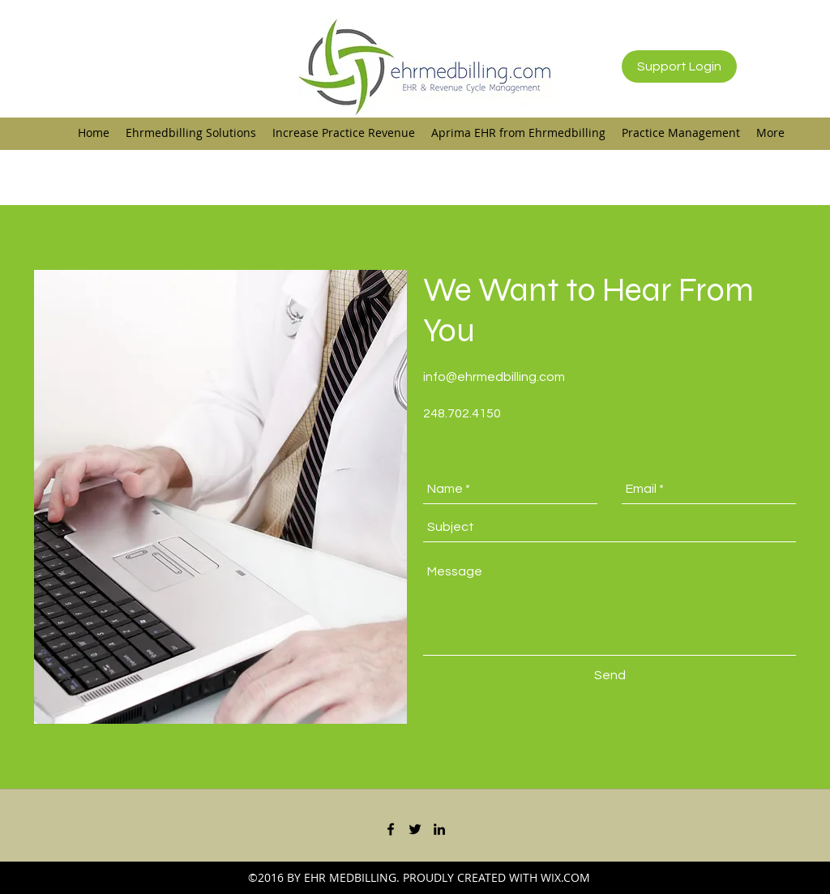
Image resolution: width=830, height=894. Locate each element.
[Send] (610, 676)
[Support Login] (679, 66)
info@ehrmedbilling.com (494, 376)
